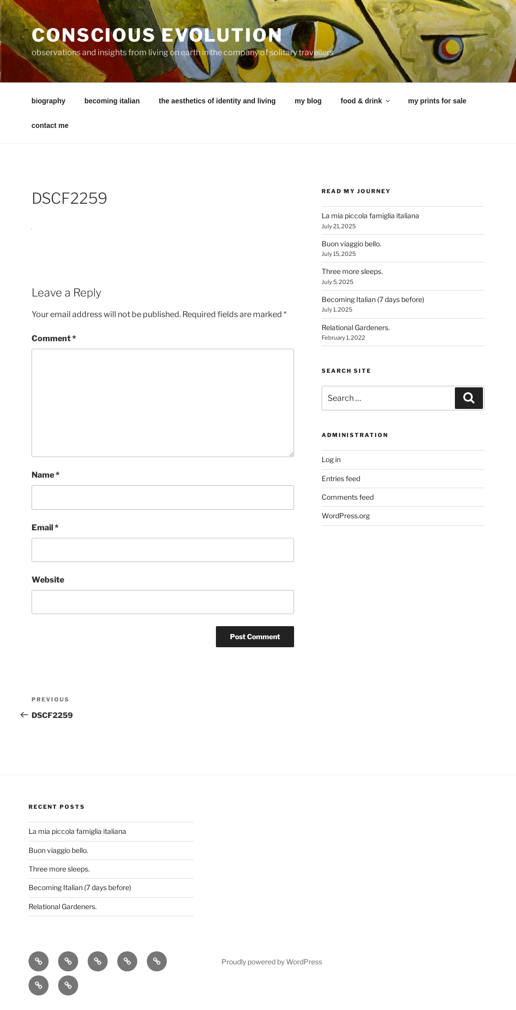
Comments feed (348, 497)
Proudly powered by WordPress (271, 961)
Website (48, 580)
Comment (54, 338)
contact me (50, 125)
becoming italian (112, 101)
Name (46, 475)
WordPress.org (346, 515)
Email (45, 527)
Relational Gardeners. (356, 327)
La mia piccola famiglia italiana (370, 215)
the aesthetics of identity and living (217, 101)
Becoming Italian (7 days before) (373, 299)
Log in (331, 459)
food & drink (366, 101)
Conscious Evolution (157, 35)
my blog (308, 101)
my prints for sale (437, 101)
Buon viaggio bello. (351, 243)
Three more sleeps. (352, 271)
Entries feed (341, 478)
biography (49, 101)
